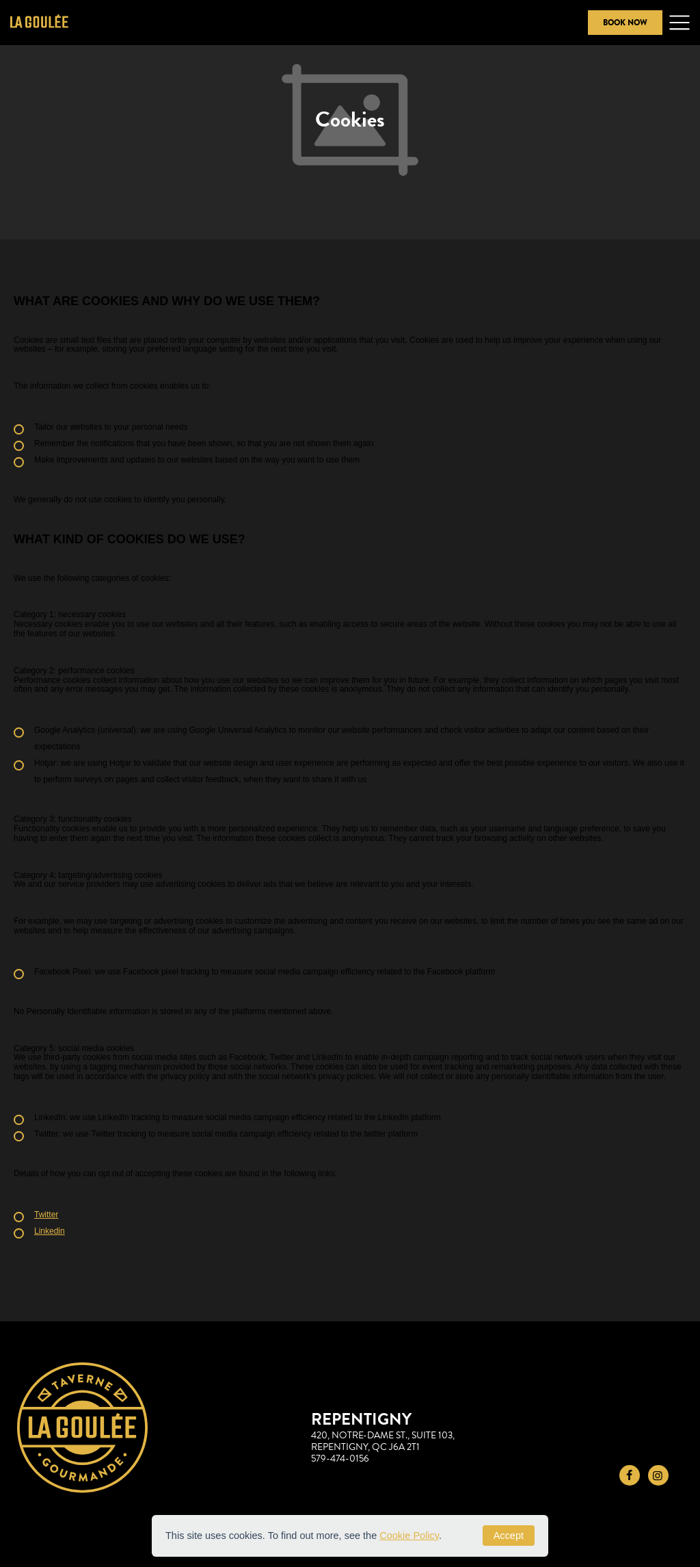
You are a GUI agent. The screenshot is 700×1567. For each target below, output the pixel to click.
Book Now (625, 22)
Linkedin (49, 1231)
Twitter (46, 1214)
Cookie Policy (409, 1535)
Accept (509, 1535)
